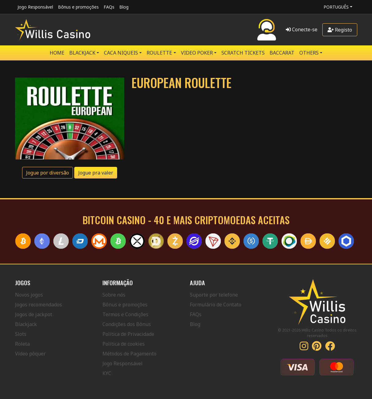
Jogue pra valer (95, 172)
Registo (340, 29)
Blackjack (26, 324)
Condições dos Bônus (126, 324)
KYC (106, 373)
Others (309, 52)
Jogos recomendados (38, 304)
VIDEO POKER (197, 52)
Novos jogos (29, 294)
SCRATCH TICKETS (243, 52)
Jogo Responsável (35, 7)
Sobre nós (113, 294)
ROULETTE (159, 52)
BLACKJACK (82, 52)
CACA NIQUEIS (121, 52)
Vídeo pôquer (30, 353)
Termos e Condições (125, 314)
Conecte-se (301, 29)
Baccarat (282, 52)
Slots (20, 334)
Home (57, 52)
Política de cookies (123, 343)
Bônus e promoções (78, 7)
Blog (123, 7)
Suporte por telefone (214, 294)
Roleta (22, 343)
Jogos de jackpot (33, 314)
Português (336, 7)
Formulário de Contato (215, 304)
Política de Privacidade (128, 334)
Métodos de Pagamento (129, 353)
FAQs (109, 7)
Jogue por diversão (47, 172)
